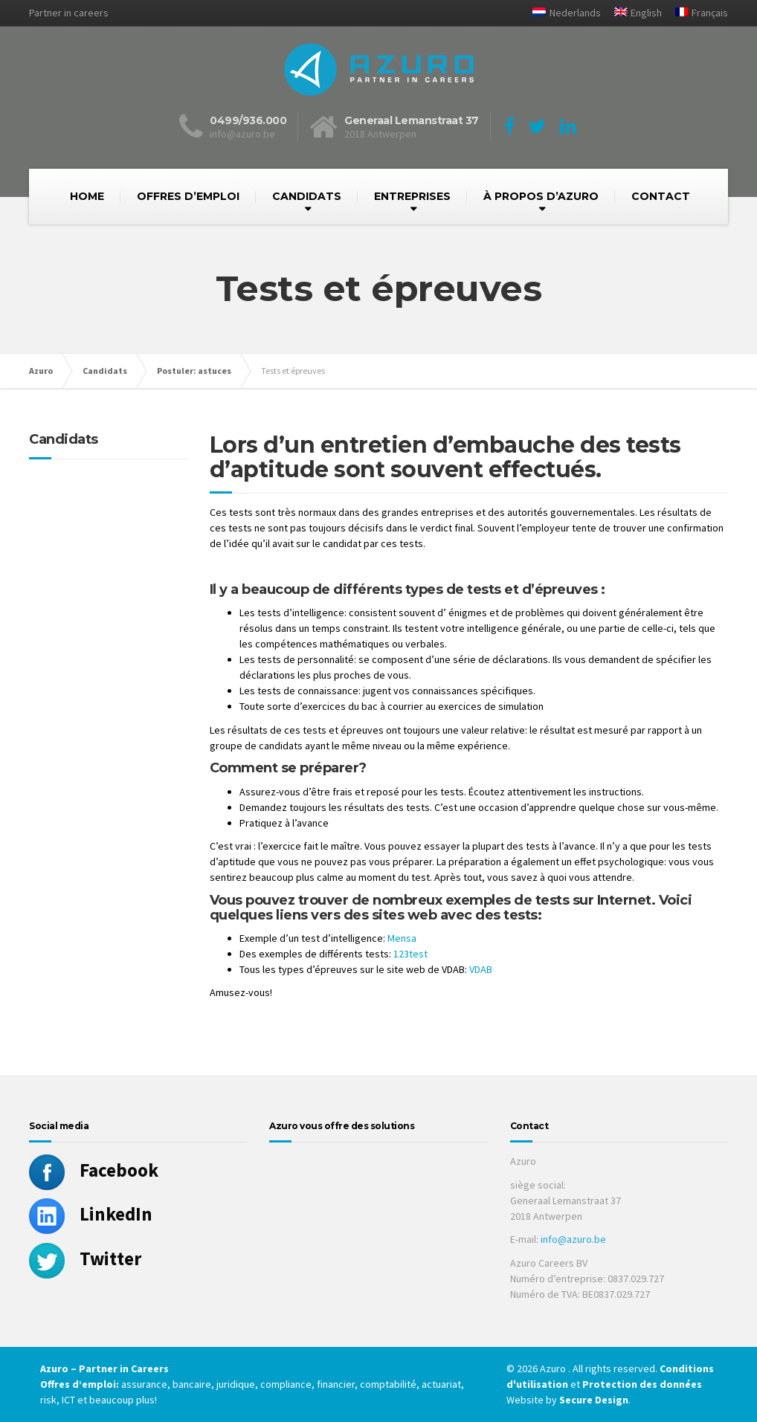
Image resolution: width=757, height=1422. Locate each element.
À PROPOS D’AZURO (541, 196)
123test (410, 953)
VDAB (480, 969)
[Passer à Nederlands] (560, 13)
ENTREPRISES (412, 196)
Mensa (401, 938)
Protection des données (642, 1384)
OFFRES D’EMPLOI (188, 196)
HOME (87, 196)
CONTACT (660, 196)
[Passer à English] (632, 13)
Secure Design (593, 1399)
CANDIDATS (306, 196)
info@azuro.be (573, 1239)
